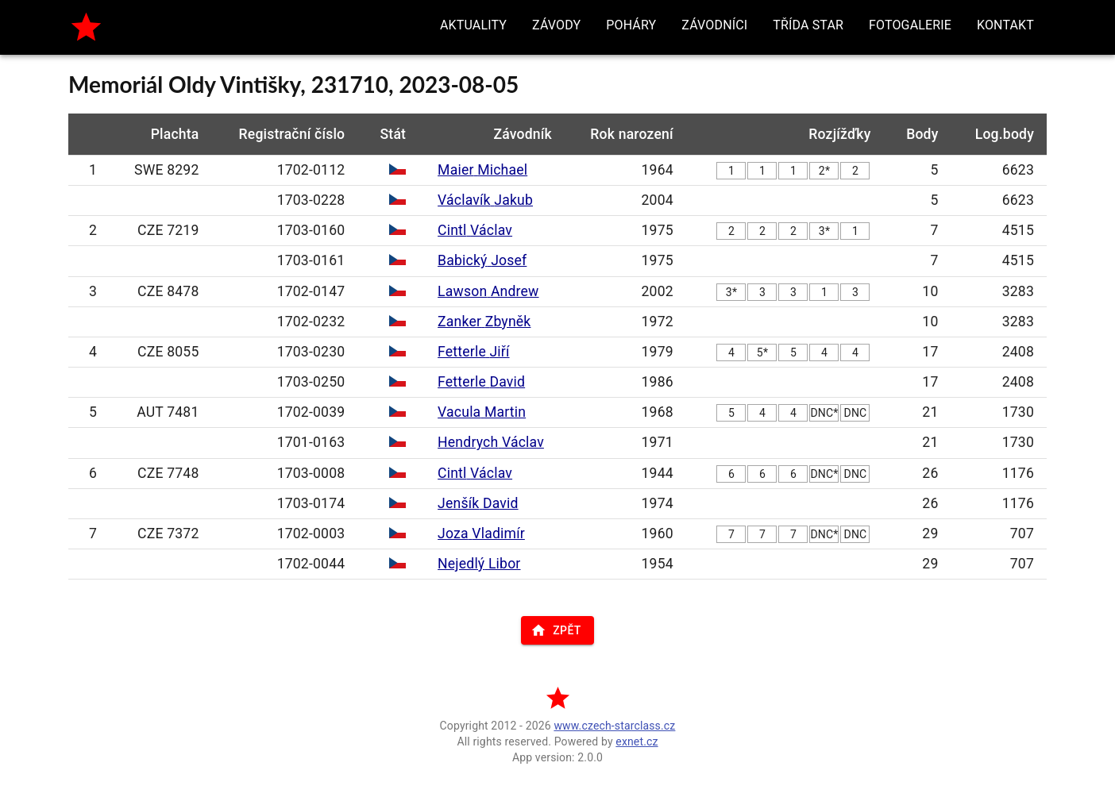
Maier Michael (482, 170)
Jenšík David (478, 503)
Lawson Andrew (488, 291)
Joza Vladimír (481, 533)
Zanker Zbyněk (484, 321)
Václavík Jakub (485, 200)
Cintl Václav (475, 230)
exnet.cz (636, 741)
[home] (86, 27)
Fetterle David (481, 382)
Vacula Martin (482, 412)
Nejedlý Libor (479, 564)
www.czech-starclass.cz (614, 725)
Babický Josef (482, 260)
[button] (473, 25)
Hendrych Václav (491, 442)
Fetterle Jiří (473, 352)
